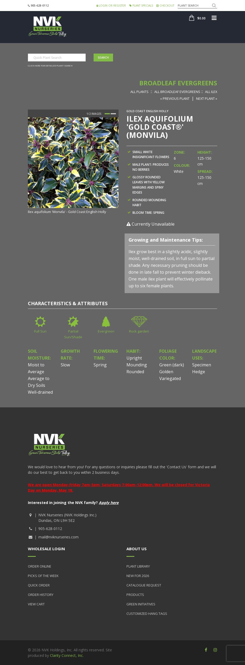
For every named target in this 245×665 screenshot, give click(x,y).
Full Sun (40, 331)
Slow (65, 365)
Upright (134, 358)
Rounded (135, 372)
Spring (100, 365)
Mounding (136, 365)
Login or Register (111, 5)
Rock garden (139, 331)
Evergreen (106, 331)
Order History (40, 594)
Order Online (39, 566)
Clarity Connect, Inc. (67, 655)
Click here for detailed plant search (50, 65)
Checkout (165, 5)
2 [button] (113, 113)
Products (135, 594)
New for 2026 (137, 575)
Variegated (170, 378)
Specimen (201, 365)
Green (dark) (171, 365)
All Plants (139, 91)
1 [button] (107, 113)
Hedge (198, 372)
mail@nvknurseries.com (58, 536)
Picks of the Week (43, 575)
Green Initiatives (140, 604)
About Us (136, 548)
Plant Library (138, 566)
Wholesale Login (46, 548)
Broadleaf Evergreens (178, 83)
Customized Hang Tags (146, 613)
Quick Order (39, 585)
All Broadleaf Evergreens (177, 91)
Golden (166, 372)
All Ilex (211, 91)
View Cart (36, 604)
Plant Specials (141, 5)
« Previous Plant (175, 98)
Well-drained (40, 392)
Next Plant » (206, 98)
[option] (73, 166)
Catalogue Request (143, 585)
